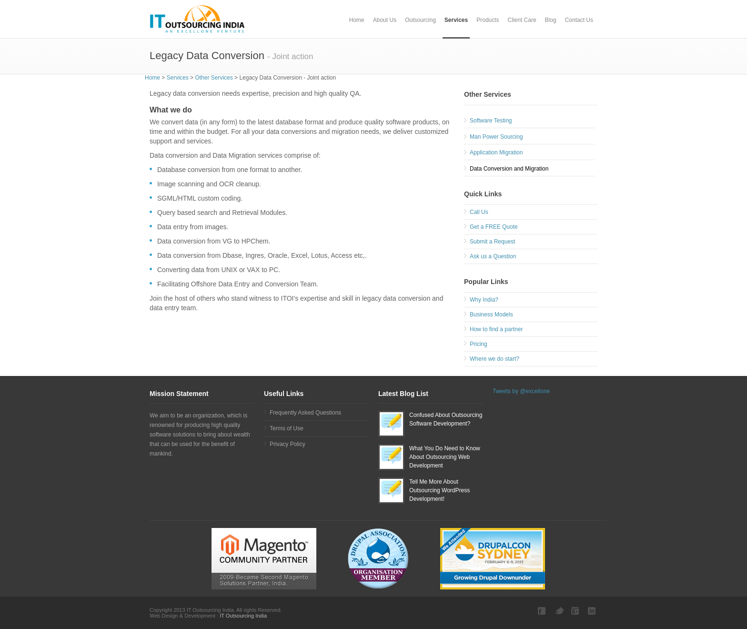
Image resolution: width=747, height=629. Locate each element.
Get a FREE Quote (494, 226)
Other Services (213, 77)
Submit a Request (492, 241)
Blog (550, 20)
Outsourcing (420, 20)
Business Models (491, 314)
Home (356, 20)
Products (487, 20)
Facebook (542, 611)
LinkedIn (592, 611)
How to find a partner (496, 329)
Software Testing (491, 120)
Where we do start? (494, 358)
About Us (384, 20)
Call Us (479, 212)
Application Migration (496, 152)
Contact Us (579, 20)
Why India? (484, 299)
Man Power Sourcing (496, 136)
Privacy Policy (287, 444)
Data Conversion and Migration (509, 168)
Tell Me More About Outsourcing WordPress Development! (439, 490)
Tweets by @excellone (521, 391)
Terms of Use (286, 428)
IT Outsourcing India (242, 616)
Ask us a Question (493, 256)
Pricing (478, 344)
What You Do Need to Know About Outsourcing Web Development (444, 457)
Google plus (576, 611)
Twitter (559, 611)
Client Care (522, 20)
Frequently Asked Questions (305, 412)
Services (456, 20)
